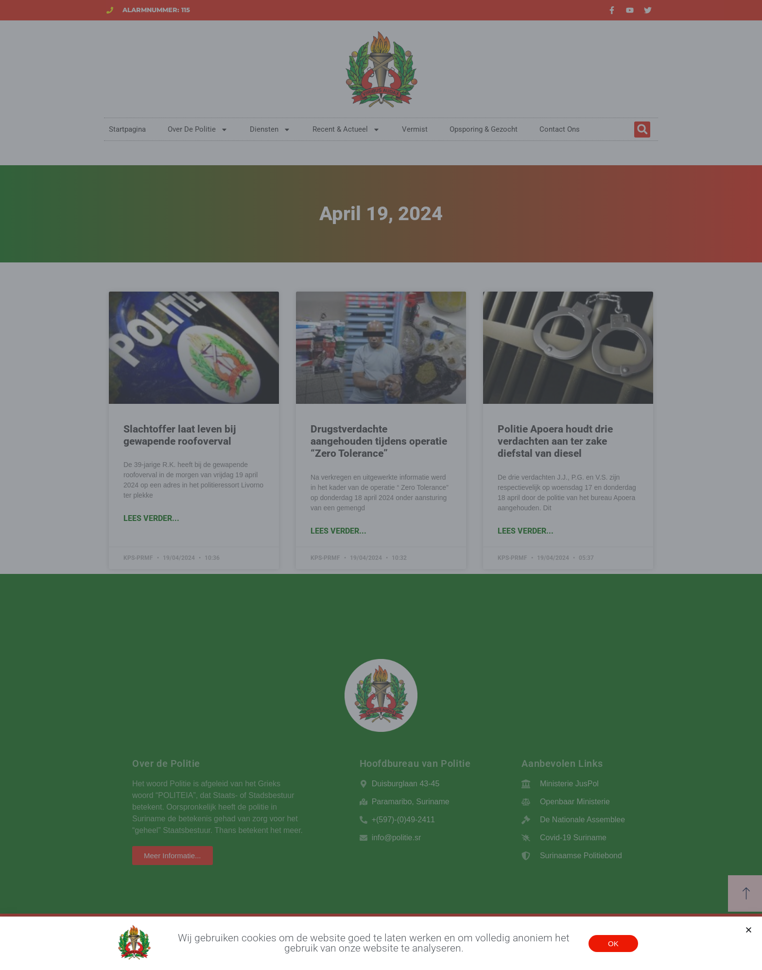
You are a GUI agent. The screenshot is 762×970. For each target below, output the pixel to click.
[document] (381, 485)
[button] (748, 931)
